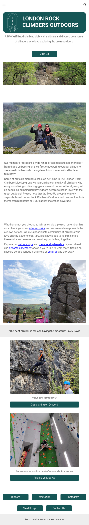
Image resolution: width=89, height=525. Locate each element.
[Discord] (15, 497)
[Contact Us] (59, 508)
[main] (44, 39)
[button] (4, 4)
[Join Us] (44, 54)
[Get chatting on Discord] (44, 404)
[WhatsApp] (44, 497)
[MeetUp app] (30, 508)
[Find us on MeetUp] (44, 477)
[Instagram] (73, 497)
